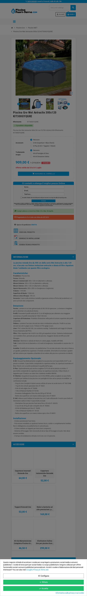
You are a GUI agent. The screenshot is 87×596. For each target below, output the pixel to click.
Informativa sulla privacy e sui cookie (70, 593)
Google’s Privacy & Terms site (37, 570)
